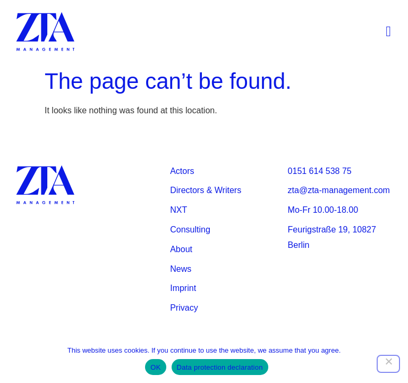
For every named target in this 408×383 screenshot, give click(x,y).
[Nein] (388, 364)
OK (155, 367)
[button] (388, 32)
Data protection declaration (220, 367)
